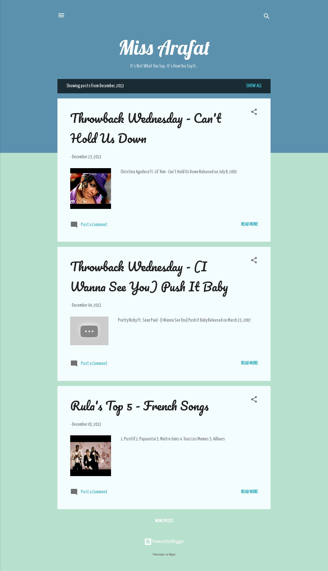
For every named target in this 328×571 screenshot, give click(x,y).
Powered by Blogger (164, 541)
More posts (164, 521)
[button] (254, 113)
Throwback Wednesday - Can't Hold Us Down (145, 128)
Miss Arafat (164, 47)
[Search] (267, 17)
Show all (254, 86)
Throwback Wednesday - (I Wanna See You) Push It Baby (149, 276)
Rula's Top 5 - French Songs (139, 406)
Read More (249, 224)
